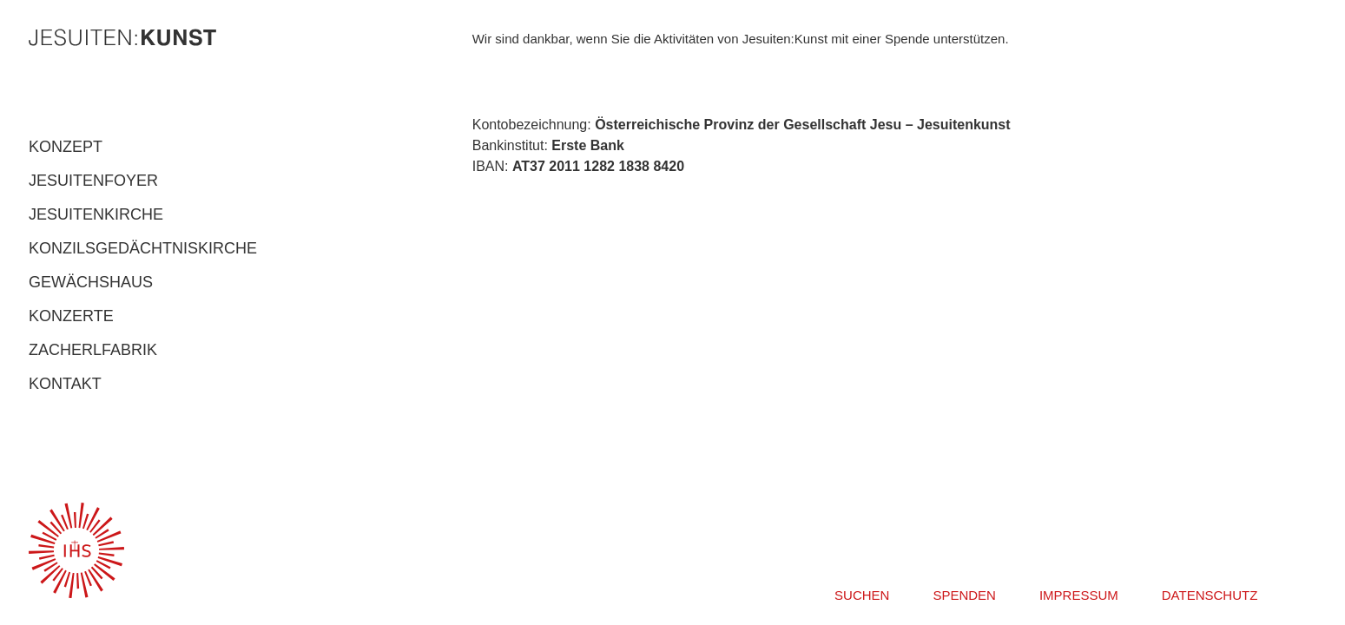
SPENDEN (964, 595)
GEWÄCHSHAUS (91, 282)
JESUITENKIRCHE (96, 214)
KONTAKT (65, 383)
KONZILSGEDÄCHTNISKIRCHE (143, 248)
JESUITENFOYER (93, 180)
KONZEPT (65, 146)
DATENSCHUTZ (1210, 595)
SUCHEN (861, 595)
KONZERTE (71, 316)
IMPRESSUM (1078, 595)
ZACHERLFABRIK (93, 350)
